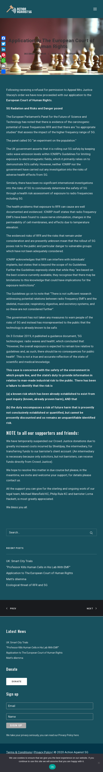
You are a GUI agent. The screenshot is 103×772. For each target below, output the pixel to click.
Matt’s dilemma (14, 658)
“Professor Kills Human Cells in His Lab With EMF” (32, 647)
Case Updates (70, 54)
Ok (52, 767)
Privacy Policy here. (68, 735)
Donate (16, 681)
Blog (57, 54)
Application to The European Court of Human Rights (34, 652)
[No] (98, 763)
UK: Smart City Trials (17, 642)
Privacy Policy (43, 752)
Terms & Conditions (19, 752)
